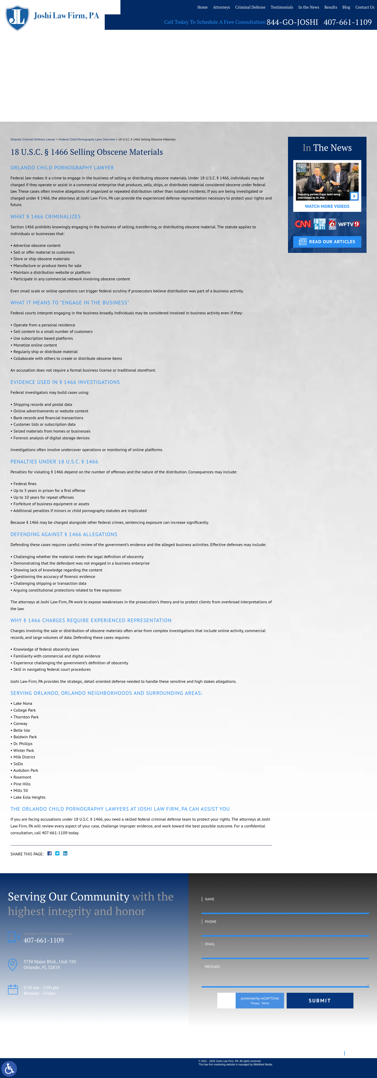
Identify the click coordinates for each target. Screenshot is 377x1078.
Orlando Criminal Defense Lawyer (33, 139)
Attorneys (208, 7)
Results (323, 7)
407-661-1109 (352, 20)
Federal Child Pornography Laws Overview (87, 139)
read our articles (332, 241)
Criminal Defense (239, 7)
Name (209, 899)
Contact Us (359, 7)
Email (210, 944)
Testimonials (272, 7)
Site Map (335, 1053)
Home (188, 7)
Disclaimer (355, 1053)
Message (212, 966)
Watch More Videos (327, 206)
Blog (339, 7)
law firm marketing (214, 1064)
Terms (265, 1003)
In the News (300, 7)
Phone (211, 921)
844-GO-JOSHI (304, 20)
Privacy (255, 1003)
